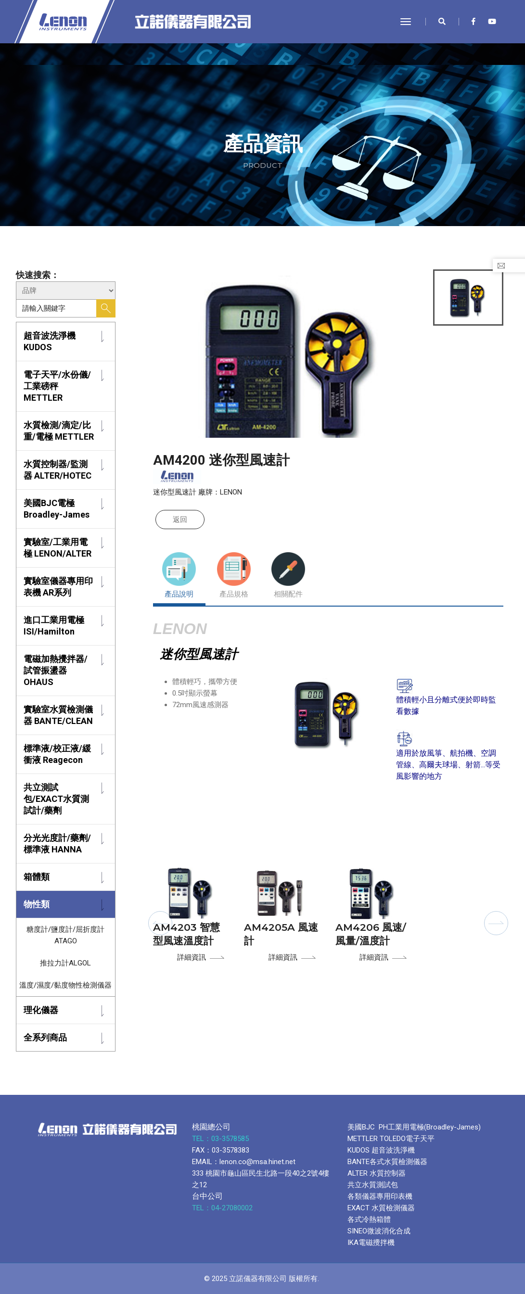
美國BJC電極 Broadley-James (57, 509)
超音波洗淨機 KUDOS (50, 341)
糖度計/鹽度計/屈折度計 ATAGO (65, 935)
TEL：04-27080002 (223, 1208)
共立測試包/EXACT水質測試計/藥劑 (56, 798)
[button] (160, 923)
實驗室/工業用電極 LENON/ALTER (57, 547)
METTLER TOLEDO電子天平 (391, 1138)
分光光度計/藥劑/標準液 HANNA (57, 843)
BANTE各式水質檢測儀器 (387, 1161)
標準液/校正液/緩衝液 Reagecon (57, 754)
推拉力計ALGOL (65, 963)
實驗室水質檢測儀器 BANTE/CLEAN (58, 715)
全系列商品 (45, 1037)
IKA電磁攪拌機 (371, 1242)
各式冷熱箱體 (369, 1219)
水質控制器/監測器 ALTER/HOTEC (57, 470)
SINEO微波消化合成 (378, 1231)
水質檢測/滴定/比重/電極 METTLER (59, 431)
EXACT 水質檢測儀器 (381, 1208)
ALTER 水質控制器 (376, 1173)
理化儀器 (41, 1010)
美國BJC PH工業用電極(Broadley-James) (414, 1127)
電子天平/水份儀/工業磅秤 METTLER (57, 386)
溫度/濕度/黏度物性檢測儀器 (65, 985)
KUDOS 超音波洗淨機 (381, 1150)
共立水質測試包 (372, 1184)
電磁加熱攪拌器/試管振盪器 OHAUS (56, 670)
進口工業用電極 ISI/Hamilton (54, 625)
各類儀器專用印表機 (379, 1196)
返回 (180, 519)
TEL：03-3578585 (221, 1138)
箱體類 (37, 877)
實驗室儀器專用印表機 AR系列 (58, 586)
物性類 (37, 904)
